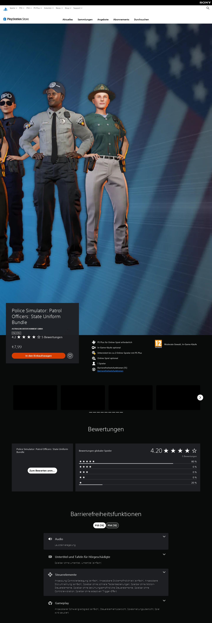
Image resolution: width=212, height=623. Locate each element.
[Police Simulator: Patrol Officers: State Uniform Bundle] (35, 394)
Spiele (12, 8)
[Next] (200, 395)
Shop (67, 8)
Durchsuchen (141, 16)
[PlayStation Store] (16, 16)
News (58, 8)
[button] (110, 368)
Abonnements (121, 16)
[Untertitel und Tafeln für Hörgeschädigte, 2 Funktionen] (106, 556)
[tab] (99, 522)
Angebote (103, 16)
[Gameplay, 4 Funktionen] (106, 604)
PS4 (28, 8)
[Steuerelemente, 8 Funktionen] (106, 579)
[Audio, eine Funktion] (106, 538)
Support (76, 8)
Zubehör (48, 8)
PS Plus (37, 8)
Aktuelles (68, 16)
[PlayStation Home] (5, 8)
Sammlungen (85, 16)
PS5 (20, 8)
